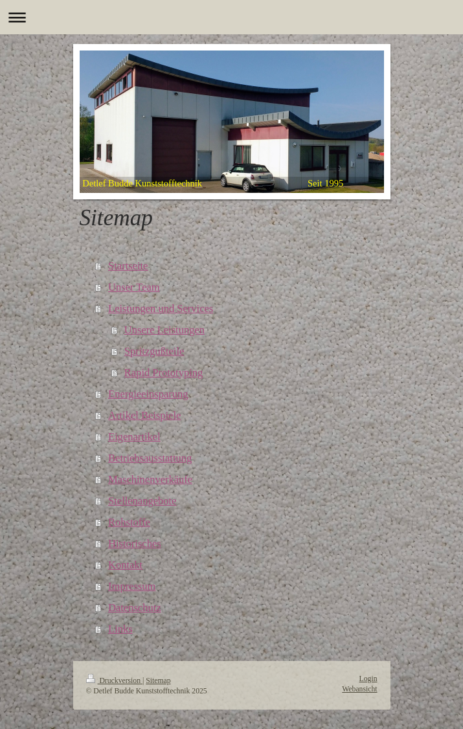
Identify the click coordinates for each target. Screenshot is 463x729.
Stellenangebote (142, 501)
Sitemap (158, 681)
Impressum (131, 586)
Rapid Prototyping (163, 372)
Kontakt (125, 565)
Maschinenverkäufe (150, 479)
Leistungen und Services (160, 308)
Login (368, 679)
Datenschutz (134, 607)
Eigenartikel (134, 437)
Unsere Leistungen (164, 330)
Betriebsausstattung (150, 458)
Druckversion (114, 681)
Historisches (134, 543)
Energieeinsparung (148, 394)
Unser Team (134, 287)
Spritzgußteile (154, 351)
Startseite (128, 266)
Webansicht (359, 689)
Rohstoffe (129, 522)
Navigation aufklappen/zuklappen (231, 17)
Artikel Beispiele (144, 415)
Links (120, 629)
